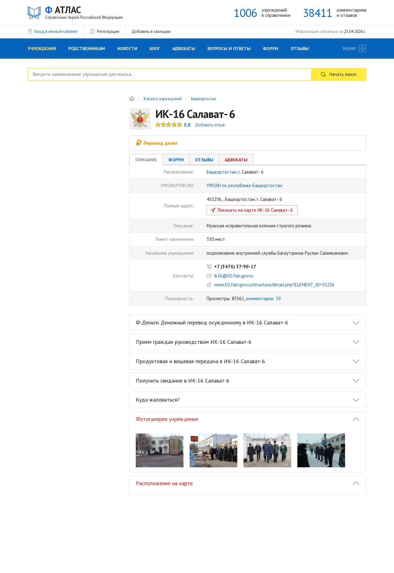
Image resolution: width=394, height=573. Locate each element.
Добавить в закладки (151, 31)
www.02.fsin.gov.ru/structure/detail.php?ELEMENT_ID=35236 (274, 285)
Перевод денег (157, 143)
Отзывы (300, 48)
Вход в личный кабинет (55, 31)
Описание (146, 160)
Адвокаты (183, 48)
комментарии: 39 (263, 298)
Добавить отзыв (210, 125)
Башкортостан (203, 99)
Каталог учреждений (163, 99)
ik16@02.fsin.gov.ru (233, 276)
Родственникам (86, 48)
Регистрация (108, 31)
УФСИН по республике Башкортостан (244, 185)
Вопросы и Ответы (229, 48)
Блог (155, 48)
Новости (127, 48)
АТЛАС (84, 12)
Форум (270, 48)
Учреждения (42, 48)
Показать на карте (255, 210)
